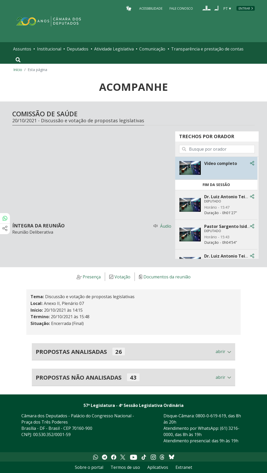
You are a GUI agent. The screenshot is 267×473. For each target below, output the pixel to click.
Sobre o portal (89, 467)
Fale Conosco (181, 8)
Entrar (244, 8)
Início (17, 69)
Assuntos (22, 49)
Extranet (183, 467)
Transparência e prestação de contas (207, 49)
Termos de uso (125, 467)
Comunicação (152, 49)
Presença (92, 277)
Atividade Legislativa (114, 49)
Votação (122, 277)
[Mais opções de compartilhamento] (5, 229)
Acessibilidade (150, 8)
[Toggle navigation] (18, 60)
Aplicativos (157, 467)
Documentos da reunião (167, 277)
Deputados (77, 49)
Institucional (49, 49)
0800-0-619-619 (211, 416)
